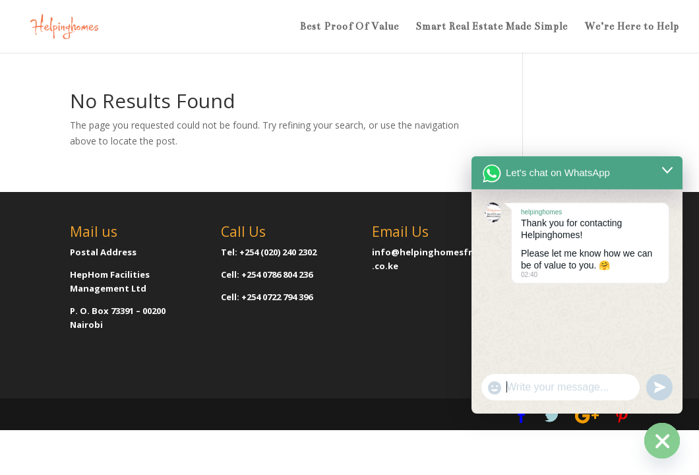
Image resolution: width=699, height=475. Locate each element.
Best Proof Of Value (349, 27)
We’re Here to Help (631, 27)
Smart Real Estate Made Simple (491, 27)
